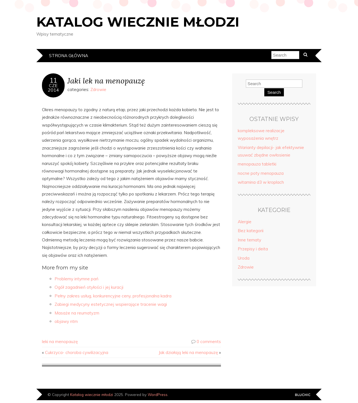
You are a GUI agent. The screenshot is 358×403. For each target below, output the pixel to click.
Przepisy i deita (253, 248)
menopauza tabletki (257, 164)
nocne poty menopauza (261, 173)
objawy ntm (66, 321)
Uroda (243, 258)
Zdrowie (98, 89)
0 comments (209, 341)
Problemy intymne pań (76, 278)
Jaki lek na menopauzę (106, 80)
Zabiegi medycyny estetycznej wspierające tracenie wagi (111, 304)
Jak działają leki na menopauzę (188, 352)
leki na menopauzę (60, 341)
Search (274, 92)
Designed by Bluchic (302, 395)
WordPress (158, 394)
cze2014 (53, 88)
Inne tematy (249, 240)
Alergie (244, 221)
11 (53, 80)
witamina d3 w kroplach (261, 182)
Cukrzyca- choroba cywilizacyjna (76, 352)
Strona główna (68, 55)
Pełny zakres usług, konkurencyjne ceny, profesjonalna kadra (113, 296)
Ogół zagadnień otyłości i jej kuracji (89, 287)
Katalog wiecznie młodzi (137, 22)
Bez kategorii (250, 230)
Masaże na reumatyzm (77, 313)
